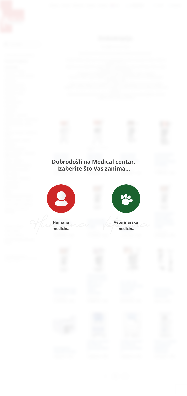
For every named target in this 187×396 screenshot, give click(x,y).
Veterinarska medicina (126, 207)
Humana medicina (61, 207)
